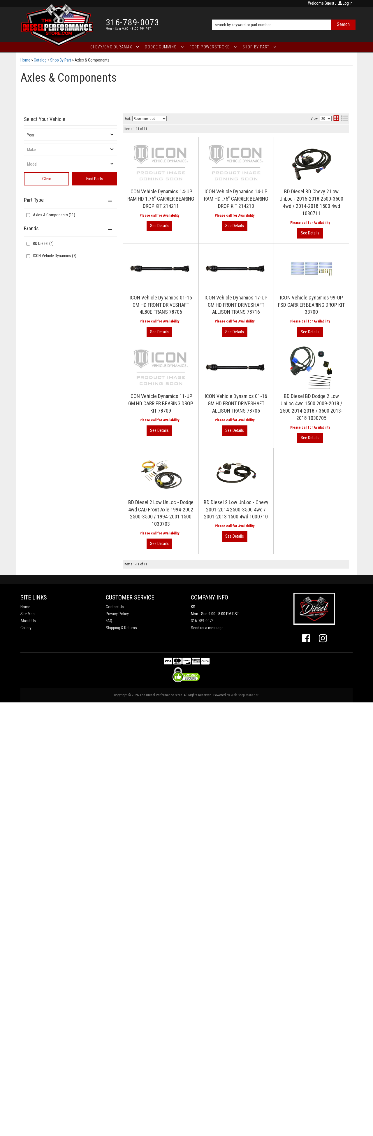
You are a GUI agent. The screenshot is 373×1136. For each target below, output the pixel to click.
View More (159, 226)
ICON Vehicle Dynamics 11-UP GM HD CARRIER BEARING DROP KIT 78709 (160, 403)
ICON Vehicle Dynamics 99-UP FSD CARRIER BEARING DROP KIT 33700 (311, 304)
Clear (46, 178)
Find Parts (94, 178)
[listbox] (70, 135)
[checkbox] (28, 244)
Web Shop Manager (244, 695)
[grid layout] (336, 119)
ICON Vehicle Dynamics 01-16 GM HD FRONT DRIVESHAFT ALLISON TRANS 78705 (236, 403)
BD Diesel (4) (43, 243)
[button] (284, 16)
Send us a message (207, 627)
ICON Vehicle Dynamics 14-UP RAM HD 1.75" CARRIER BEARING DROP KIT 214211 (160, 198)
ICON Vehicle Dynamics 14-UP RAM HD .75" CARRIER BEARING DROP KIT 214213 (236, 198)
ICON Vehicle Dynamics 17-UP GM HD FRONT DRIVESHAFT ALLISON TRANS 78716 (236, 304)
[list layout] (344, 119)
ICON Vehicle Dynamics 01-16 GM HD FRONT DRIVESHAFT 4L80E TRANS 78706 (161, 304)
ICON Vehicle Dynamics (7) (54, 255)
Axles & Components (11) (54, 215)
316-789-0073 (202, 620)
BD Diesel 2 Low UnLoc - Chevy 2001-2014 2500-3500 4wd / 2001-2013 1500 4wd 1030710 (236, 509)
